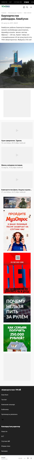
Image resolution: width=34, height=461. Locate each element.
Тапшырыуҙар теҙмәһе (15, 13)
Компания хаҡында (8, 404)
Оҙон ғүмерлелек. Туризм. (11, 141)
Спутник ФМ (18, 2)
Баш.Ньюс (4, 395)
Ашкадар (4, 451)
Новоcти (4, 2)
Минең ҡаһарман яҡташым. (12, 165)
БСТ (10, 2)
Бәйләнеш (5, 409)
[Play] (28, 458)
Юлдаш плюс (5, 446)
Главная (3, 13)
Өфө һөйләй (27, 13)
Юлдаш (26, 2)
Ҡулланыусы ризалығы (9, 414)
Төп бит (4, 400)
